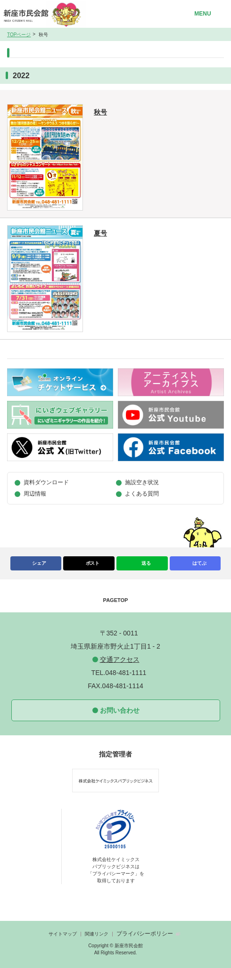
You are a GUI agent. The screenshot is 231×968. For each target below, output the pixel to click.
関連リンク (96, 933)
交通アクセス (120, 659)
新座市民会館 (47, 14)
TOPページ (19, 34)
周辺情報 (35, 493)
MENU (202, 13)
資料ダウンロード (46, 482)
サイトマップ (63, 933)
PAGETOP (115, 600)
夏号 (100, 233)
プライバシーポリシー (144, 933)
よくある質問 (142, 493)
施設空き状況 (142, 482)
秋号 (100, 112)
